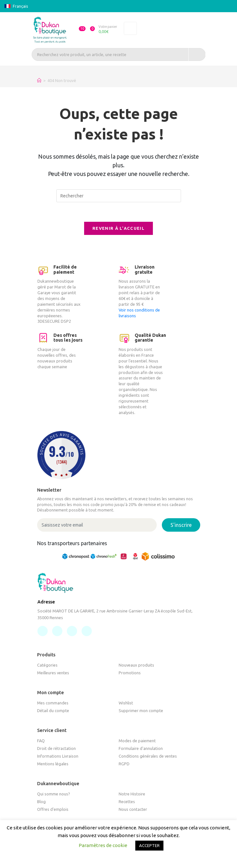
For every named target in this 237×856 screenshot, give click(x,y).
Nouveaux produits (136, 665)
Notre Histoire (132, 794)
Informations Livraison (57, 756)
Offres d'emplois (52, 809)
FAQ (41, 741)
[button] (79, 30)
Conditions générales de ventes (148, 756)
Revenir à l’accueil (118, 228)
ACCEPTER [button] (149, 845)
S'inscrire (181, 525)
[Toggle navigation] (130, 28)
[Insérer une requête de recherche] (118, 195)
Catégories (47, 665)
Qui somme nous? (53, 794)
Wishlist (126, 703)
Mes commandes (52, 703)
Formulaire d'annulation (141, 748)
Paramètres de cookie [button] (103, 845)
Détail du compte (53, 711)
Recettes (127, 801)
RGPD (124, 764)
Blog (41, 801)
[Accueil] (39, 80)
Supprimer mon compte (141, 711)
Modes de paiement (137, 741)
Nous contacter (133, 809)
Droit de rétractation (56, 748)
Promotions (130, 673)
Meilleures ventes (53, 673)
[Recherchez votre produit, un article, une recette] (119, 54)
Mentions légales (52, 764)
